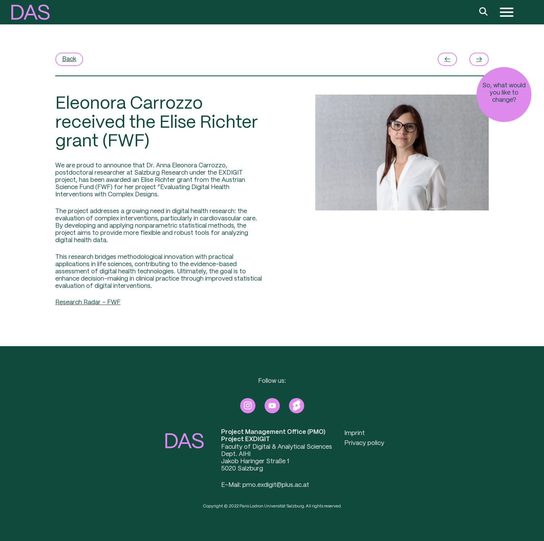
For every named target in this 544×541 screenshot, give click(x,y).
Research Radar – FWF (87, 302)
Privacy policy (364, 443)
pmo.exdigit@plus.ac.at (275, 485)
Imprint (354, 433)
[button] (30, 12)
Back (69, 59)
